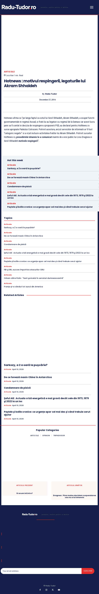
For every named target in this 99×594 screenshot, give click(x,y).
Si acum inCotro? (24, 493)
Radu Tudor (51, 94)
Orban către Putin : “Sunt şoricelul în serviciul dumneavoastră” (34, 278)
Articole (9, 72)
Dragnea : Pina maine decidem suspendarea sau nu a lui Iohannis (74, 496)
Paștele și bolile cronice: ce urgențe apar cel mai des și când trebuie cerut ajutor (50, 207)
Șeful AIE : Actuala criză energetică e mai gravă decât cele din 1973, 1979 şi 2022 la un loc (50, 196)
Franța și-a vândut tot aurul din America (23, 286)
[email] (41, 571)
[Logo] (34, 7)
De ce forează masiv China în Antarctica (28, 177)
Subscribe (88, 571)
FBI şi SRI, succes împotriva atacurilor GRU (24, 269)
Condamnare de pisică (19, 186)
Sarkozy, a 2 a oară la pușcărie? (23, 168)
